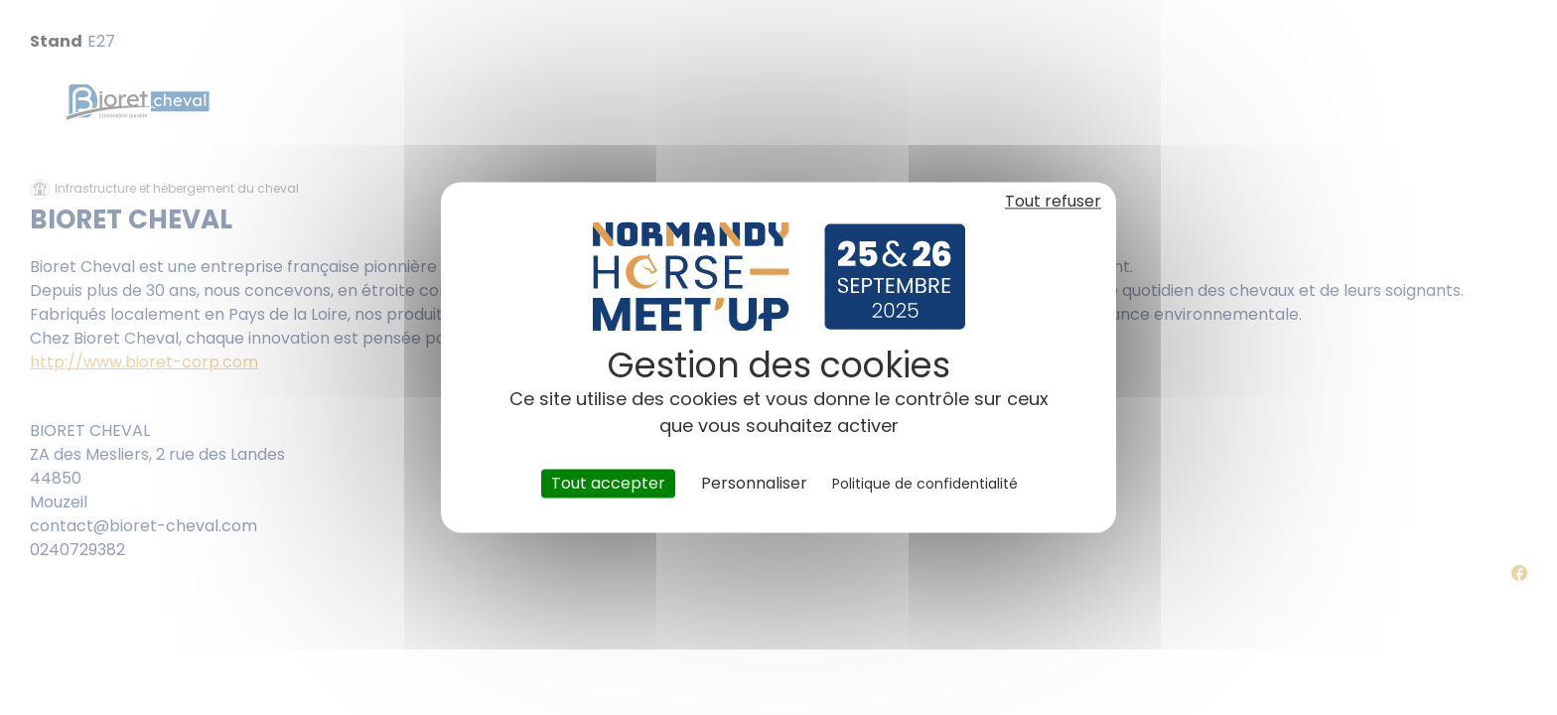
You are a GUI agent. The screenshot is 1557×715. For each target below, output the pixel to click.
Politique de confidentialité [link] (925, 484)
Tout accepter (608, 483)
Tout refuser (1053, 201)
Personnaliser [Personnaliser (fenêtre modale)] (754, 483)
